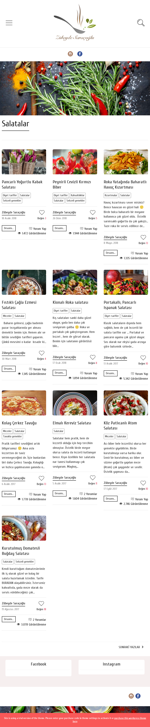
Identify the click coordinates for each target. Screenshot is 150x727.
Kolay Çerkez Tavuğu (19, 423)
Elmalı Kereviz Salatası (72, 423)
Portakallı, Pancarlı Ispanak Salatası (120, 305)
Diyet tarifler (10, 195)
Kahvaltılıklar (78, 195)
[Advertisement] (75, 88)
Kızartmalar (111, 195)
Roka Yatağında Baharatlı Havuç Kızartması (125, 184)
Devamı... (8, 228)
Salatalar (25, 195)
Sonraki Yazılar (129, 647)
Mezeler (7, 316)
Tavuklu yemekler (12, 436)
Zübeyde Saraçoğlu (13, 212)
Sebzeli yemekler (12, 200)
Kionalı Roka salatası (70, 302)
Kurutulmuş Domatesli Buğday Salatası (21, 551)
